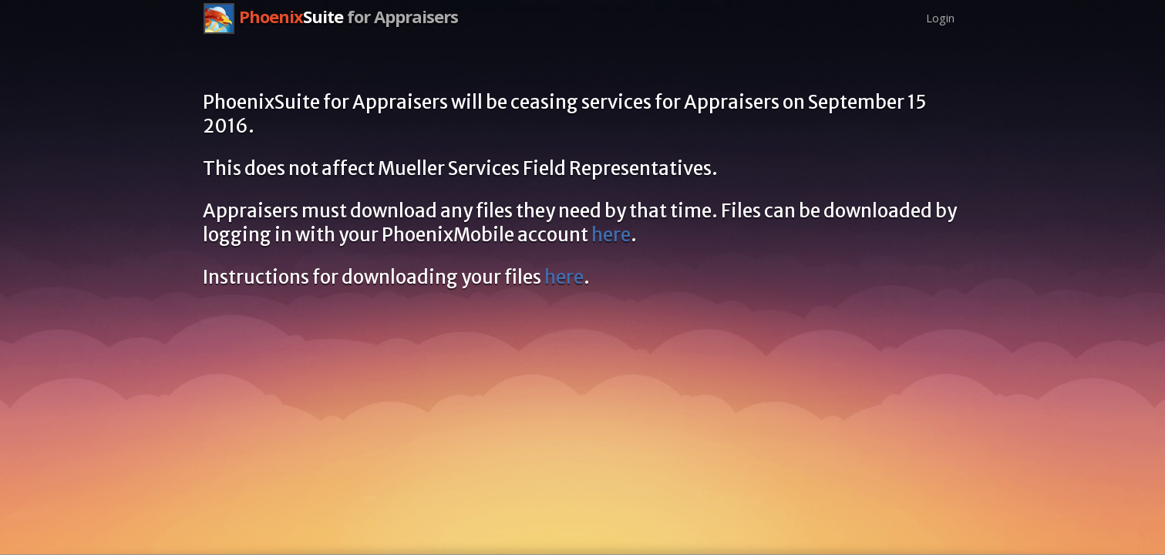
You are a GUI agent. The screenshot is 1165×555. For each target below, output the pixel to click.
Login (940, 17)
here (611, 235)
